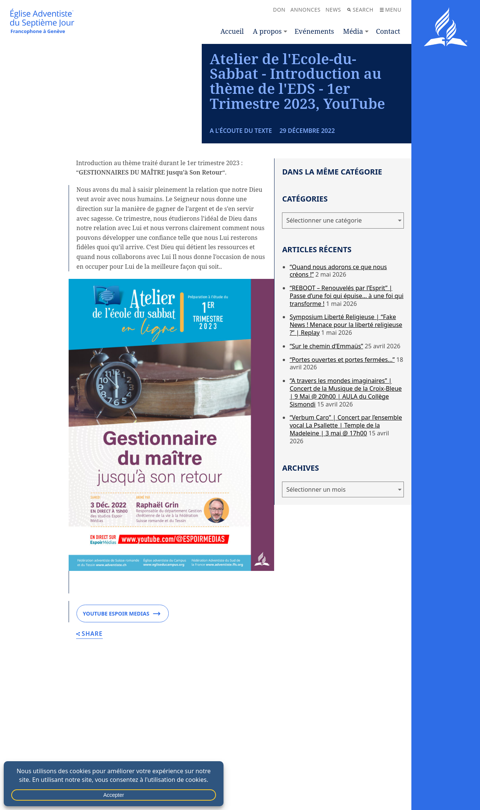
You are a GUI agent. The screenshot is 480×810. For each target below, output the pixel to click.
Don (279, 9)
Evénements (314, 31)
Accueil (232, 31)
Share (89, 707)
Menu (390, 9)
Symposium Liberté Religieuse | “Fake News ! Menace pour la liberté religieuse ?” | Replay (346, 399)
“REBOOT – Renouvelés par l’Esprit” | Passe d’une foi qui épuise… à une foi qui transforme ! (347, 369)
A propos (267, 31)
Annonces (306, 9)
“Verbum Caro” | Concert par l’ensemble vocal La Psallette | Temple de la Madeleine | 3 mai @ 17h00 (346, 499)
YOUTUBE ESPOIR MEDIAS (121, 687)
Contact (388, 31)
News (333, 9)
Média (353, 31)
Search (360, 9)
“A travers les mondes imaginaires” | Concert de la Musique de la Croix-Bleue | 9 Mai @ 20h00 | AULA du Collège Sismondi (346, 466)
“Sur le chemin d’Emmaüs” (326, 420)
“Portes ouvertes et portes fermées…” (342, 433)
